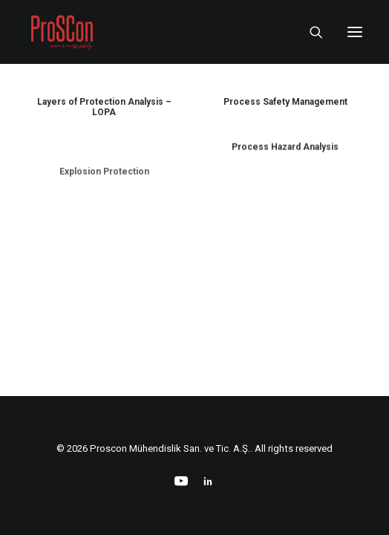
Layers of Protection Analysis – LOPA (104, 107)
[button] (355, 32)
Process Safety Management (285, 102)
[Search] (309, 32)
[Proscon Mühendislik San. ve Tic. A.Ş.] (62, 32)
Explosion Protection (104, 215)
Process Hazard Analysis (285, 160)
